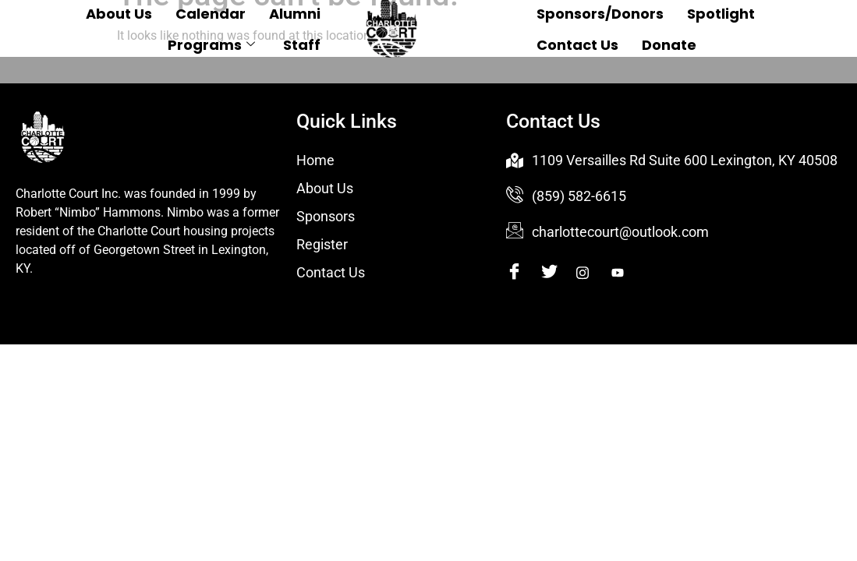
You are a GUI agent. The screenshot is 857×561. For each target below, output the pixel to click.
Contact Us (577, 45)
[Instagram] (592, 273)
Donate (669, 45)
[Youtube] (627, 273)
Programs (211, 45)
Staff (301, 45)
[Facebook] (522, 273)
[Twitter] (557, 273)
